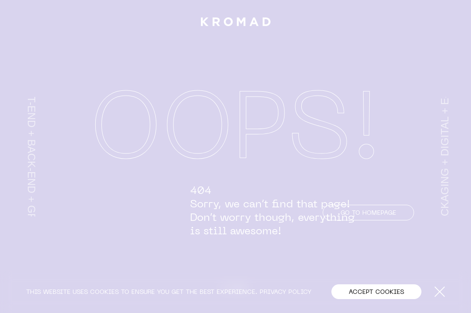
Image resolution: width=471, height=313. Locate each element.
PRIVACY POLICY (285, 291)
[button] (376, 291)
